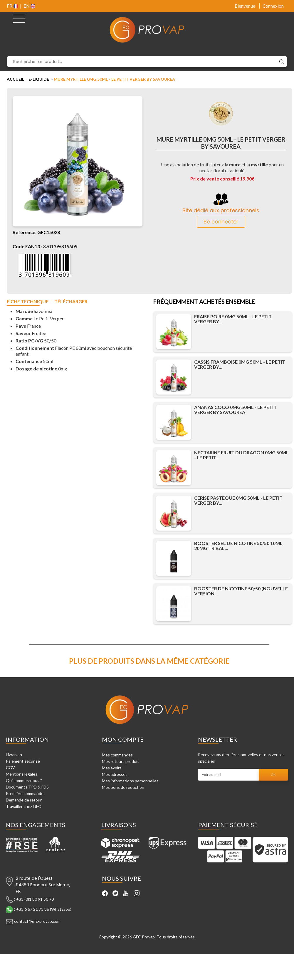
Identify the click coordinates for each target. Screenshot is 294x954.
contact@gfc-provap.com (37, 921)
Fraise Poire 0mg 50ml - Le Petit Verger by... (233, 319)
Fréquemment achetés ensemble (204, 302)
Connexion (273, 6)
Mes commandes (117, 754)
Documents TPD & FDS (27, 786)
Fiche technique (27, 301)
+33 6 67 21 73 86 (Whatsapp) (43, 909)
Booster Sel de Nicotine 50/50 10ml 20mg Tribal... (238, 545)
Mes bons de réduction (123, 787)
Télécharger (71, 301)
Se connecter (221, 221)
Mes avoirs (112, 767)
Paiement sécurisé (23, 760)
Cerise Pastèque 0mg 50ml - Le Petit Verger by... (238, 500)
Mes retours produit (120, 761)
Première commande (24, 793)
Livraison (14, 754)
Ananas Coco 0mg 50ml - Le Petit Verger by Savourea (235, 409)
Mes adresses (114, 774)
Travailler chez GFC (23, 806)
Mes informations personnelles (130, 780)
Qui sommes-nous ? (24, 780)
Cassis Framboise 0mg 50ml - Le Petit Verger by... (239, 364)
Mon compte (123, 739)
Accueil (15, 79)
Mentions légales (21, 773)
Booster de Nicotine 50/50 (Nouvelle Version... (241, 591)
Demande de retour (24, 799)
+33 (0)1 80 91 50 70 (35, 899)
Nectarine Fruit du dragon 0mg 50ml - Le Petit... (241, 455)
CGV (10, 767)
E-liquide (38, 79)
